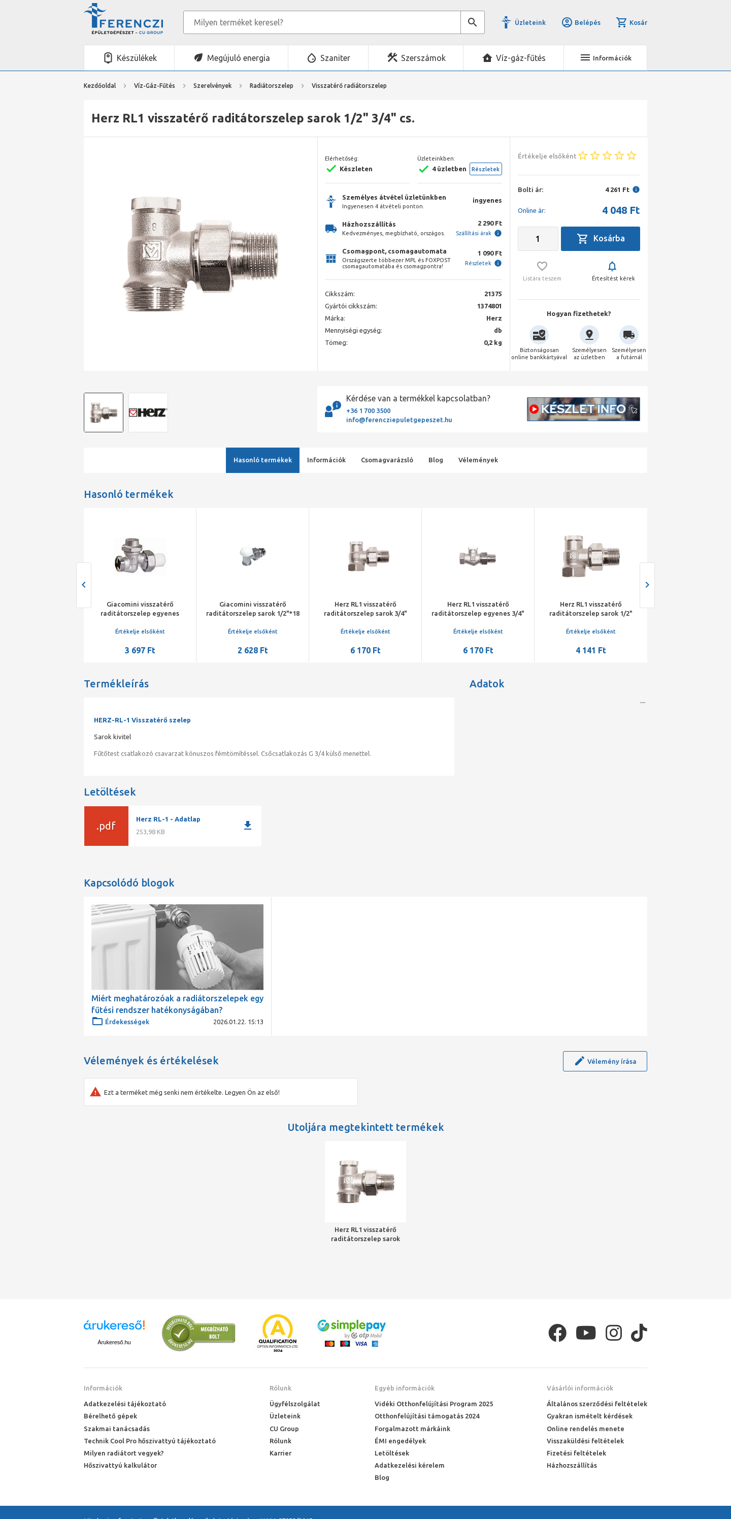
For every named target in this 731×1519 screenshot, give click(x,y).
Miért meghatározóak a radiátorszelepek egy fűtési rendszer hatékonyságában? (177, 1004)
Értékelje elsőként (140, 631)
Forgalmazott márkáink (412, 1428)
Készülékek (137, 57)
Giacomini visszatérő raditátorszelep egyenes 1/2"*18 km (140, 613)
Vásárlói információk (580, 1387)
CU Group (284, 1428)
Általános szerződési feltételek (597, 1403)
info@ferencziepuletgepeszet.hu (399, 419)
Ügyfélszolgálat (295, 1403)
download (248, 825)
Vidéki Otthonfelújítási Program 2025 (434, 1403)
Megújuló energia (238, 57)
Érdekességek (120, 1022)
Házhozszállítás (572, 1465)
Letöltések (392, 1453)
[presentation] (83, 585)
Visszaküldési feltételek (585, 1440)
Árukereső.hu (113, 1342)
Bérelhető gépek (110, 1415)
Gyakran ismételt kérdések (590, 1415)
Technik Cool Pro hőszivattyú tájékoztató (150, 1440)
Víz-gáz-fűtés (521, 57)
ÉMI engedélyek (400, 1440)
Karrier (280, 1453)
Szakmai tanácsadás (117, 1428)
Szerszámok (423, 57)
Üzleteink (530, 22)
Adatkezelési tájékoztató (125, 1403)
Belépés (581, 22)
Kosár (631, 22)
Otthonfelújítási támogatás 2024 (427, 1415)
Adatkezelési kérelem (410, 1465)
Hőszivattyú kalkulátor (120, 1465)
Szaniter (335, 57)
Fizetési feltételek (576, 1453)
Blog (382, 1477)
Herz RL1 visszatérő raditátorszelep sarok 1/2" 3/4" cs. (365, 1234)
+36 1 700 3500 (368, 410)
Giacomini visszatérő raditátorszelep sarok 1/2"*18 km (253, 613)
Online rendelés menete (585, 1428)
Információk (103, 1387)
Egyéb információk (405, 1387)
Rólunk (280, 1387)
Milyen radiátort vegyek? (124, 1453)
